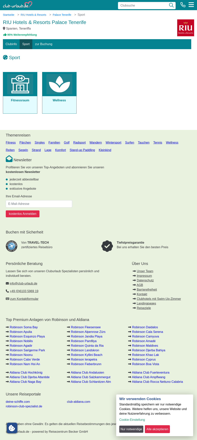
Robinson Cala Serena (147, 331)
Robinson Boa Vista (145, 364)
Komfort (60, 150)
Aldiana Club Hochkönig (26, 372)
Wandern (95, 142)
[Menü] (191, 4)
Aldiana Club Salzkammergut (90, 377)
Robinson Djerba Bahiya (148, 350)
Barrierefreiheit (147, 289)
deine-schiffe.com (18, 401)
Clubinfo (11, 44)
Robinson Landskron (85, 350)
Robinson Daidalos (145, 327)
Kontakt (142, 294)
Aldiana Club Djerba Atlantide (30, 377)
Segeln (23, 150)
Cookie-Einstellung (132, 419)
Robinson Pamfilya (84, 341)
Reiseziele (144, 308)
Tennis (157, 142)
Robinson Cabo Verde (25, 359)
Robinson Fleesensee (86, 327)
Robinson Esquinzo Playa (27, 336)
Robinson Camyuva (145, 336)
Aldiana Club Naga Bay (25, 381)
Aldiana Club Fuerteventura (150, 372)
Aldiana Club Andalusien (87, 372)
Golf (66, 142)
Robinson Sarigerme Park (27, 350)
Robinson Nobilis (21, 341)
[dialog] (154, 415)
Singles (40, 142)
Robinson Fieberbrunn (86, 364)
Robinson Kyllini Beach (87, 354)
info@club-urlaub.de (23, 283)
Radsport (79, 142)
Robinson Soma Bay (24, 327)
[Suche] (171, 5)
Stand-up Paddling (82, 150)
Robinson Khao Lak (145, 354)
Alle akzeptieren (157, 429)
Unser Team (145, 271)
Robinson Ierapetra (84, 359)
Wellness (172, 142)
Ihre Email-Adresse (19, 196)
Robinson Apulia (21, 331)
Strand (36, 150)
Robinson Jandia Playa (87, 336)
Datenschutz (145, 280)
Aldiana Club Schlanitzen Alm (91, 381)
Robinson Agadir (21, 345)
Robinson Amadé (144, 341)
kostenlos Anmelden (22, 213)
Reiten (10, 150)
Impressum (144, 275)
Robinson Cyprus (144, 359)
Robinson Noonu (21, 354)
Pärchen (25, 142)
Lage (48, 150)
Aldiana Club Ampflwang (148, 377)
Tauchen (144, 142)
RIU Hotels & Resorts (33, 14)
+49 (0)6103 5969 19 (24, 291)
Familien (54, 142)
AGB (140, 285)
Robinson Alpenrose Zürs (88, 331)
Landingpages (146, 303)
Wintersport (113, 142)
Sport (26, 44)
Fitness (11, 142)
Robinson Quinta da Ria (87, 345)
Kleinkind (105, 150)
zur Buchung (43, 44)
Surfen (129, 142)
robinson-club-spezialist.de (24, 406)
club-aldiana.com (78, 401)
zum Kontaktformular (24, 298)
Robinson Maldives (145, 345)
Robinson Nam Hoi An (25, 364)
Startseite (8, 14)
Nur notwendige (131, 429)
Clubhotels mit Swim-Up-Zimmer (159, 298)
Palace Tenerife (62, 14)
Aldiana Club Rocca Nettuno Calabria (157, 381)
